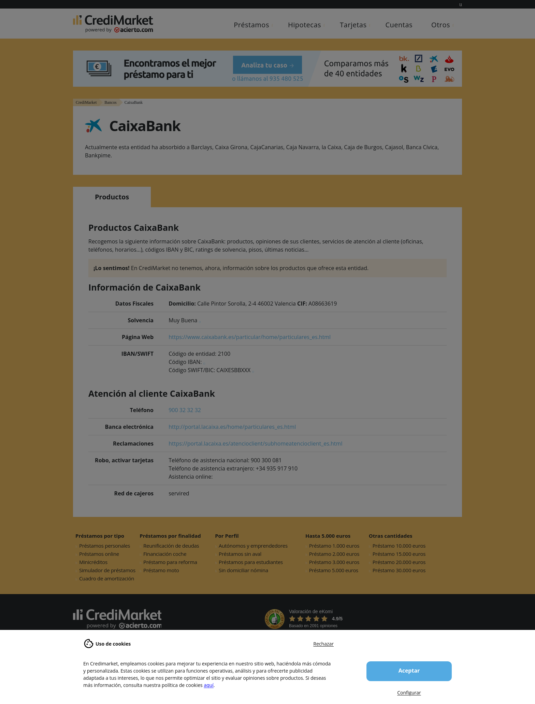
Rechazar (323, 643)
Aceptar (409, 670)
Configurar (409, 692)
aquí (208, 685)
